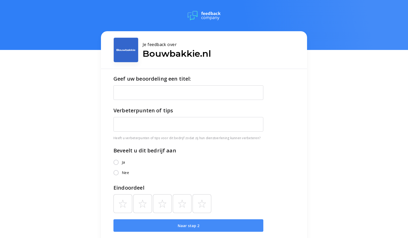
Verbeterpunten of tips (143, 110)
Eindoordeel (128, 187)
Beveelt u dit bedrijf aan (144, 150)
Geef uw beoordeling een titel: (152, 78)
